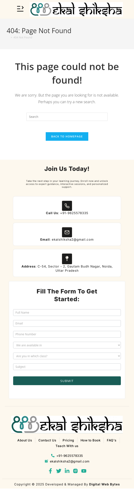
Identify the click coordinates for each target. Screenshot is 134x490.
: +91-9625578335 (67, 214)
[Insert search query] (67, 117)
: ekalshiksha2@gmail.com (67, 241)
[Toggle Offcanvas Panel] (20, 9)
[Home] (8, 37)
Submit (67, 382)
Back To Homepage (67, 138)
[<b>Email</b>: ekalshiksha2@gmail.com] (67, 234)
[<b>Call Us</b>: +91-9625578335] (67, 207)
